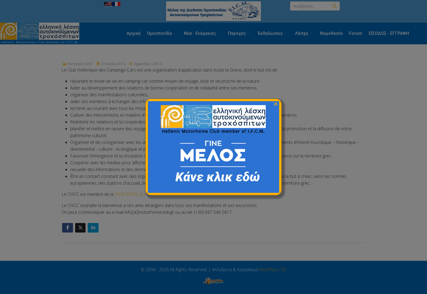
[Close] (275, 104)
